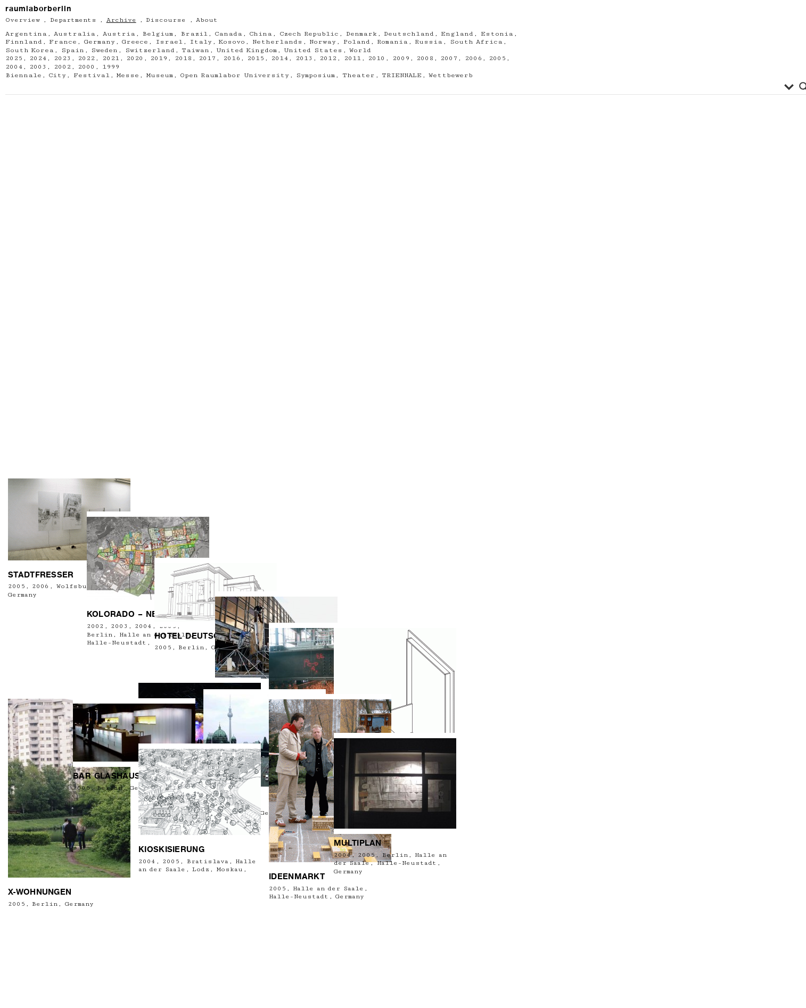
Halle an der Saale (328, 889)
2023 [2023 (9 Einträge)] (62, 58)
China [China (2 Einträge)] (260, 34)
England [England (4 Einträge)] (457, 34)
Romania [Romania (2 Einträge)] (392, 42)
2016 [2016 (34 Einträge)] (231, 58)
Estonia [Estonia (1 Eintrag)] (497, 34)
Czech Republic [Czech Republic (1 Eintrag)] (309, 34)
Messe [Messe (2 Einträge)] (128, 75)
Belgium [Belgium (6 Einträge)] (157, 34)
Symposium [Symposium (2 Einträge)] (315, 75)
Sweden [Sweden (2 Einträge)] (104, 50)
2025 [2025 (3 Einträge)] (13, 58)
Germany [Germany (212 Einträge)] (99, 42)
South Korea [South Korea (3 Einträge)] (29, 50)
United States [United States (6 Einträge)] (313, 50)
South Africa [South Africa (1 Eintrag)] (476, 42)
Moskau (230, 869)
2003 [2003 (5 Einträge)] (37, 67)
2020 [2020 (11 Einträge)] (134, 58)
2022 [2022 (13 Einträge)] (86, 58)
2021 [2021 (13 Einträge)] (110, 58)
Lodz (200, 869)
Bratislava (207, 861)
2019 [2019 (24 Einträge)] (158, 58)
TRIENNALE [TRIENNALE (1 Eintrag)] (402, 75)
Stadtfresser (41, 674)
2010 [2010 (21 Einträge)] (376, 58)
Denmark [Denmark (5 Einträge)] (361, 34)
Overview (22, 20)
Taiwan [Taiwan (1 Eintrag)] (195, 50)
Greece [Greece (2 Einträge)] (135, 42)
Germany (79, 904)
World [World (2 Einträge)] (360, 50)
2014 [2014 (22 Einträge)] (279, 58)
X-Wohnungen (39, 892)
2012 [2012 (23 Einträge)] (327, 58)
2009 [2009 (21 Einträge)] (400, 58)
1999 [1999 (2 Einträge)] (110, 67)
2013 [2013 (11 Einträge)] (303, 58)
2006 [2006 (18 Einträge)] (473, 58)
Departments (73, 20)
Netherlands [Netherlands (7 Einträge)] (277, 42)
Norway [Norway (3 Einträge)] (322, 42)
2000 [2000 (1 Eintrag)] (86, 67)
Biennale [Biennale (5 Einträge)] (23, 75)
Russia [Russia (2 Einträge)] (428, 42)
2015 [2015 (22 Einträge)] (255, 58)
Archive (121, 20)
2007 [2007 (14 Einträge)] (448, 58)
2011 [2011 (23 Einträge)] (352, 58)
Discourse (166, 20)
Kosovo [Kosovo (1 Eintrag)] (232, 42)
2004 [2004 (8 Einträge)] (13, 67)
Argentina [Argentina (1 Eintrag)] (26, 34)
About (207, 20)
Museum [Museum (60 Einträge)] (159, 75)
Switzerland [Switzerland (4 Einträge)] (150, 50)
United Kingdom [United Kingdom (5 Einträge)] (246, 50)
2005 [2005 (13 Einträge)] (497, 58)
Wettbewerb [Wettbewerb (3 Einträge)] (451, 75)
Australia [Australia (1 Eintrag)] (74, 34)
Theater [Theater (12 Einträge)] (358, 75)
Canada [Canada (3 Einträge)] (228, 34)
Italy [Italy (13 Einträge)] (201, 42)
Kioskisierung (171, 849)
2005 (16, 686)
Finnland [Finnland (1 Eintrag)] (23, 42)
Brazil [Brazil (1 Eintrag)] (194, 34)
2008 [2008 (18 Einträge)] (424, 58)
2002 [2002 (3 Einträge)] (62, 67)
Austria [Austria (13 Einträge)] (119, 34)
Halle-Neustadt (298, 896)
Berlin (44, 904)
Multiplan (358, 843)
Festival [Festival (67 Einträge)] (91, 75)
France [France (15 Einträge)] (63, 42)
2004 (342, 855)
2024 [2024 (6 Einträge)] (37, 58)
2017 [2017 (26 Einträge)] (207, 58)
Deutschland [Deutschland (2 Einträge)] (409, 34)
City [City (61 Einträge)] (57, 75)
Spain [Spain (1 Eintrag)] (72, 50)
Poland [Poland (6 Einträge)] (356, 42)
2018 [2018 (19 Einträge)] (183, 58)
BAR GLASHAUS (106, 776)
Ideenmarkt (297, 876)
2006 (40, 686)
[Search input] (396, 86)
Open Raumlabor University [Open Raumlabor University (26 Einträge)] (234, 75)
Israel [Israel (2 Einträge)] (169, 42)
